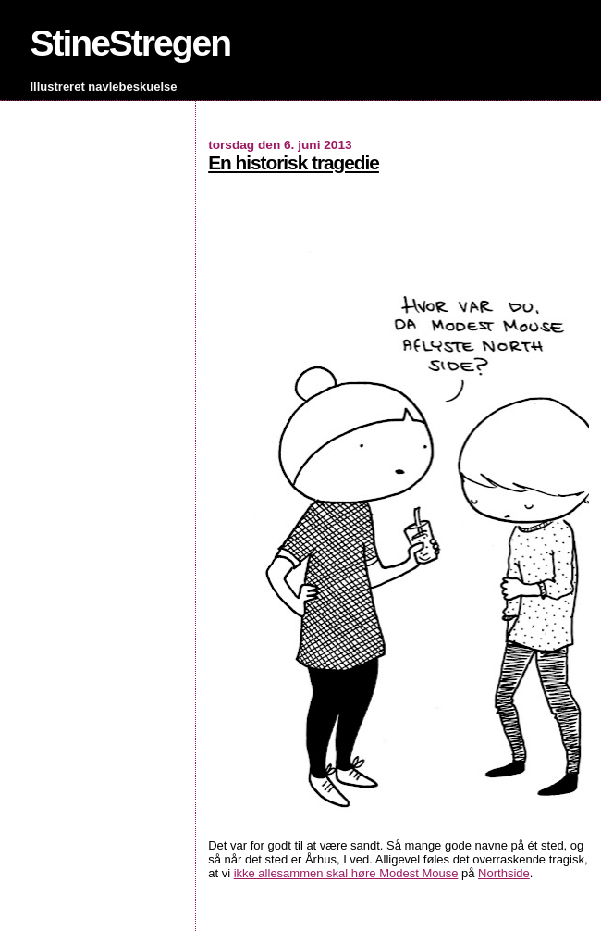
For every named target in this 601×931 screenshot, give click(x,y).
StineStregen (131, 43)
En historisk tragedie (293, 162)
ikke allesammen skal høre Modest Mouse (346, 873)
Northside (504, 873)
